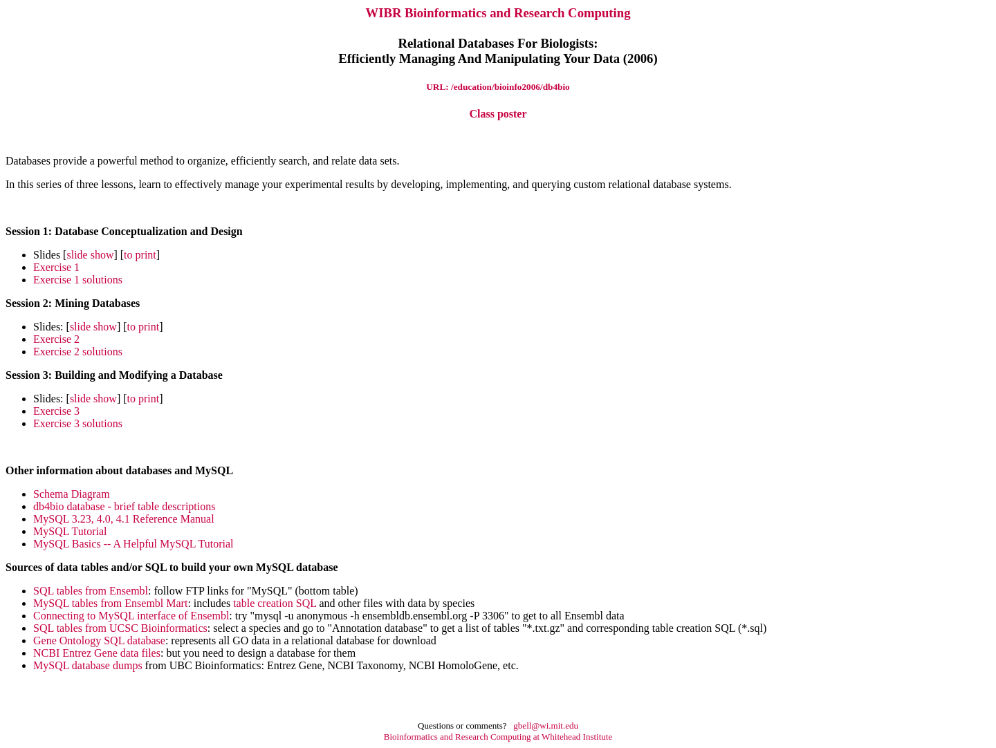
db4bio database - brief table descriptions (124, 506)
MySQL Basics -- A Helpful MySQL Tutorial (133, 544)
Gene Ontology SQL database (99, 640)
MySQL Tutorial (70, 531)
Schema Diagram (71, 494)
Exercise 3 (56, 411)
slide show (89, 255)
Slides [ (49, 255)
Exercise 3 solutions (77, 423)
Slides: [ (51, 327)
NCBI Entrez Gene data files (96, 653)
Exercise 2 (56, 339)
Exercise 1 (56, 267)
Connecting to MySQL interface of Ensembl (131, 615)
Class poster (497, 114)
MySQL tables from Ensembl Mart (110, 603)
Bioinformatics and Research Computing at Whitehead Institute (498, 736)
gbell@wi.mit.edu (545, 725)
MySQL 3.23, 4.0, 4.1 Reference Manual (123, 519)
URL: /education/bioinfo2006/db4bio (498, 87)
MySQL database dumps (87, 665)
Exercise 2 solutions (77, 351)
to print (140, 255)
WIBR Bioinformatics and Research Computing (497, 13)
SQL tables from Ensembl (90, 591)
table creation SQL (274, 603)
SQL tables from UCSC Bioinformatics (120, 628)
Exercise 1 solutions (77, 280)
